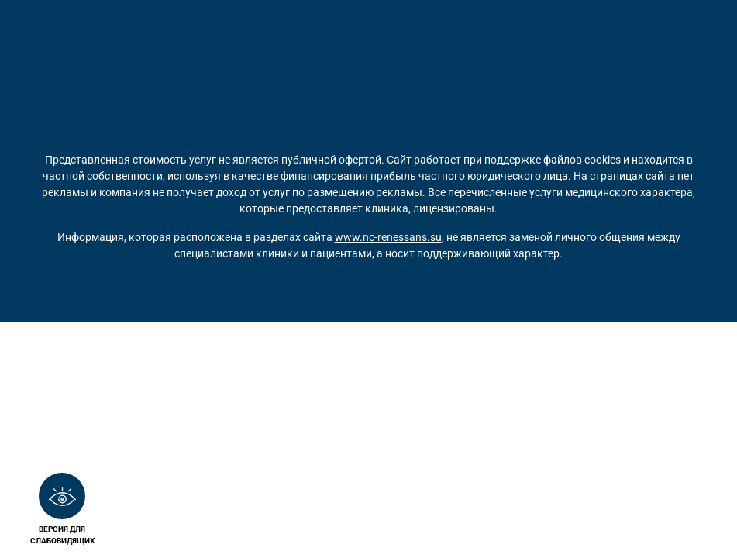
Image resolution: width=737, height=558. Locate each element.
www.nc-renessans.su (388, 237)
